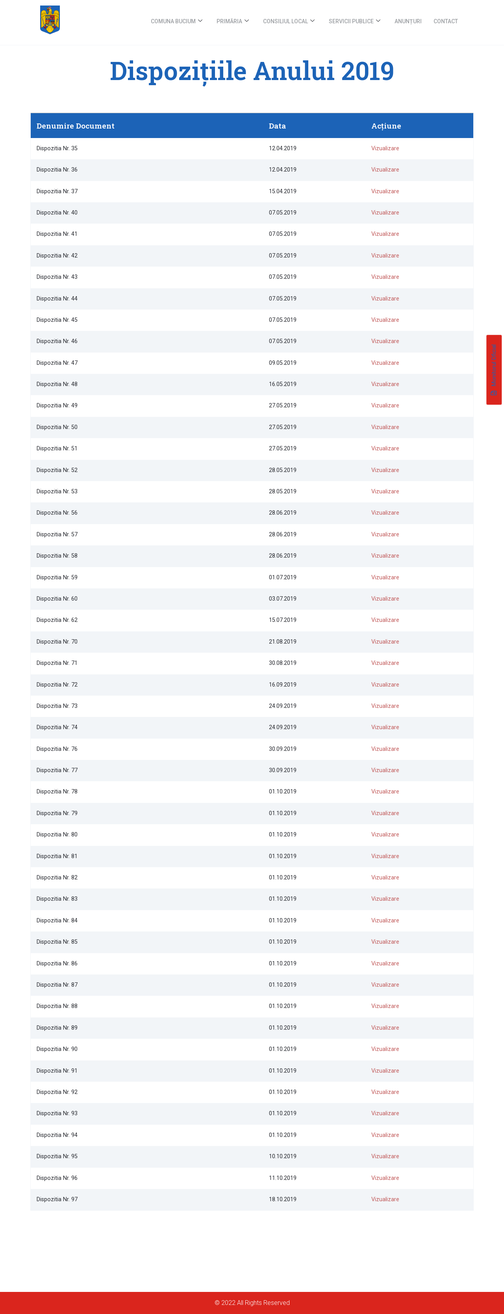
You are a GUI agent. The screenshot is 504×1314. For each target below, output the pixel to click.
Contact (446, 21)
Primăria (233, 21)
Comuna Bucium (176, 21)
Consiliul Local (289, 21)
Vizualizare (385, 148)
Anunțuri (408, 21)
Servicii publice (354, 21)
